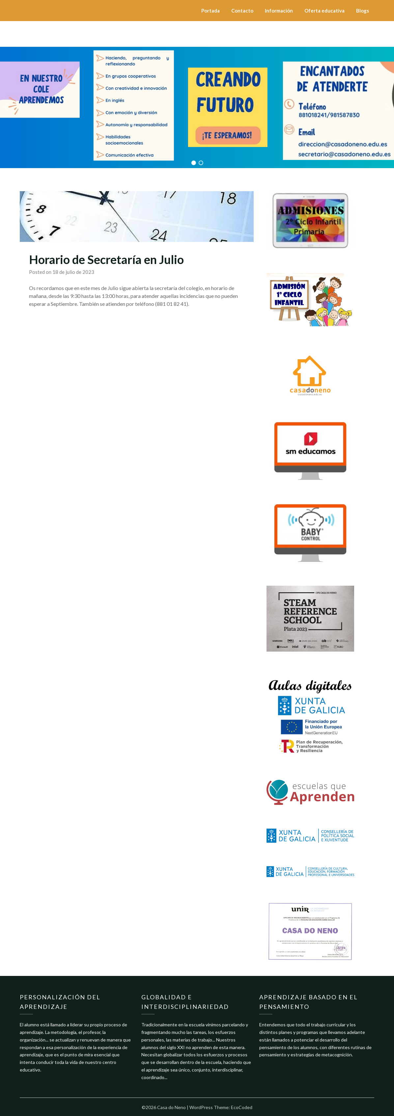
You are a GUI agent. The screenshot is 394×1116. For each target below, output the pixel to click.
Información (279, 11)
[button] (7, 107)
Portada (210, 11)
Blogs (362, 11)
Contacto (242, 11)
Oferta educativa (324, 11)
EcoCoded (241, 1107)
